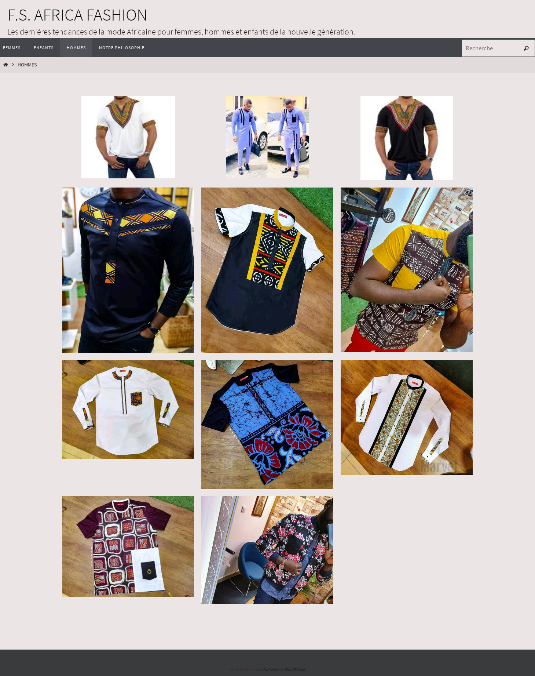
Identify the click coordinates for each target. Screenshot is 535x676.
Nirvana (271, 669)
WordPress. (295, 669)
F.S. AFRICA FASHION (77, 14)
